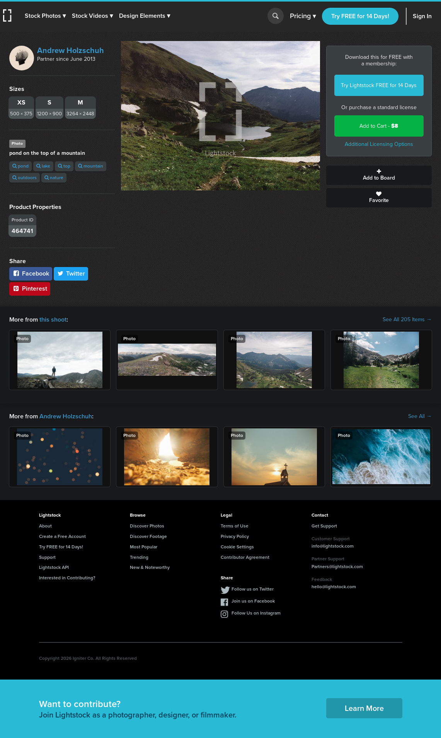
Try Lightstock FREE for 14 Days (379, 85)
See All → (420, 416)
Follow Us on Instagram (256, 613)
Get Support (324, 525)
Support (47, 557)
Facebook (30, 273)
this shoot (52, 319)
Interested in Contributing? (67, 577)
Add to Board (378, 175)
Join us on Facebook (253, 601)
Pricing (303, 16)
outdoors (24, 177)
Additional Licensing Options (379, 144)
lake (43, 166)
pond (20, 166)
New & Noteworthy (150, 567)
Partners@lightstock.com (337, 566)
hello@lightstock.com (334, 586)
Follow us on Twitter (253, 589)
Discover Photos (147, 525)
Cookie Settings (237, 546)
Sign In (422, 16)
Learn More (364, 708)
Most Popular (143, 546)
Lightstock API (54, 567)
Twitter (71, 273)
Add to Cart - (378, 126)
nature (53, 177)
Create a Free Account (62, 536)
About (45, 525)
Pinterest (29, 288)
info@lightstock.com (333, 546)
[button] (45, 16)
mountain (90, 166)
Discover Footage (148, 536)
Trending (139, 557)
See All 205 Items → (407, 320)
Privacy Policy (235, 536)
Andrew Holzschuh (70, 50)
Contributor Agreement (245, 557)
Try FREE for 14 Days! (360, 16)
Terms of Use (235, 525)
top (64, 166)
